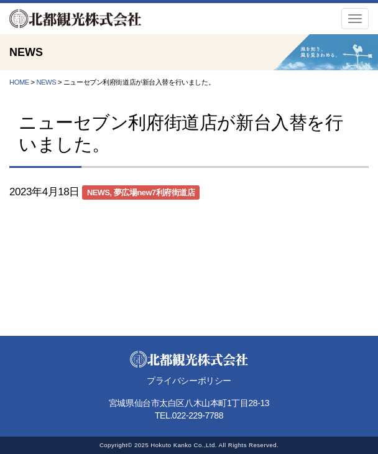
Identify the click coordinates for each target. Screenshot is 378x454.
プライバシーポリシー (189, 381)
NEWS (98, 192)
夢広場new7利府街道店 (154, 192)
